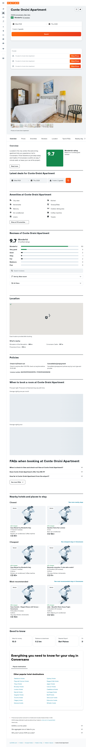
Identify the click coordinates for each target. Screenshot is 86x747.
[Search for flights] (3, 9)
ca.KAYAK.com (13, 742)
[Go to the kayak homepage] (13, 3)
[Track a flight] (3, 35)
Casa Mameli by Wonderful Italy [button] (20, 528)
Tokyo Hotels (18, 684)
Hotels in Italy (38, 742)
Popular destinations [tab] (19, 666)
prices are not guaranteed (48, 720)
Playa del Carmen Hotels (21, 681)
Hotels (21, 742)
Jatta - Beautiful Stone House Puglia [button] (58, 607)
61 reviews (26, 18)
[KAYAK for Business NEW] (3, 43)
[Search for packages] (3, 21)
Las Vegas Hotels (52, 692)
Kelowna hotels (18, 703)
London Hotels (18, 689)
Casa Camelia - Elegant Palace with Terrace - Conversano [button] (24, 608)
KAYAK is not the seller (47, 726)
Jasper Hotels (51, 684)
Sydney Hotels (51, 678)
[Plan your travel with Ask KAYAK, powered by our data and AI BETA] (3, 27)
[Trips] (3, 49)
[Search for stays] (3, 13)
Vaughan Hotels (18, 695)
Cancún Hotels (51, 687)
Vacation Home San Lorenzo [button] (56, 528)
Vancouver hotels (52, 697)
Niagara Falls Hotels (52, 681)
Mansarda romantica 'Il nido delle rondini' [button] (60, 567)
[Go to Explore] (3, 31)
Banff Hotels (50, 695)
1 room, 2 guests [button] (17, 29)
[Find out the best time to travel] (3, 39)
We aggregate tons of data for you (47, 729)
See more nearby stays (76, 502)
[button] (3, 3)
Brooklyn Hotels (19, 687)
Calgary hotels (18, 700)
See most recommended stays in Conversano (68, 581)
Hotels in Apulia (49, 742)
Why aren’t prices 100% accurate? (47, 733)
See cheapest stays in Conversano (72, 542)
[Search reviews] (48, 270)
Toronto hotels (18, 697)
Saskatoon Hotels (19, 678)
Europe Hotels (29, 742)
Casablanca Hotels (52, 689)
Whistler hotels (51, 703)
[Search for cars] (3, 17)
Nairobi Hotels (18, 692)
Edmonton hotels (52, 700)
